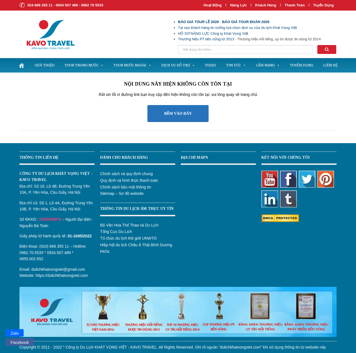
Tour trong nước (84, 65)
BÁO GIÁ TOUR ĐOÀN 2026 (245, 22)
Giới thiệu (44, 65)
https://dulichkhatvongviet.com (62, 275)
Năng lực (238, 5)
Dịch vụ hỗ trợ (178, 65)
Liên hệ (330, 65)
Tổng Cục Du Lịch (116, 231)
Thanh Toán (295, 5)
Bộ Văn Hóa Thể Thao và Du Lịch (129, 225)
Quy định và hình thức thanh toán (129, 180)
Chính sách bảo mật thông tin (125, 187)
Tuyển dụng (323, 5)
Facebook (20, 342)
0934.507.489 (59, 252)
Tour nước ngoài (132, 65)
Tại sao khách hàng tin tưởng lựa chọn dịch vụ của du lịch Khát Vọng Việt (237, 28)
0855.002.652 (31, 259)
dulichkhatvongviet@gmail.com (58, 269)
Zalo (15, 333)
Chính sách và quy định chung (126, 173)
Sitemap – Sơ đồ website (122, 193)
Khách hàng (265, 5)
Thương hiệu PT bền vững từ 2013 (206, 39)
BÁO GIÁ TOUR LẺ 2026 (198, 22)
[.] (21, 65)
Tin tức (236, 65)
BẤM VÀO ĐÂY (178, 113)
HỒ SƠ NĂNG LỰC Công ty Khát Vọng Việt (213, 33)
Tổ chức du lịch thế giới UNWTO (128, 238)
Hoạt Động (212, 5)
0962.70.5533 (31, 252)
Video (210, 65)
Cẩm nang (268, 65)
